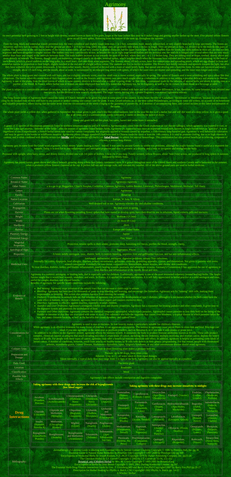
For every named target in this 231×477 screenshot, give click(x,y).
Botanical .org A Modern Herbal (94, 461)
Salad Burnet (111, 137)
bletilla (65, 137)
